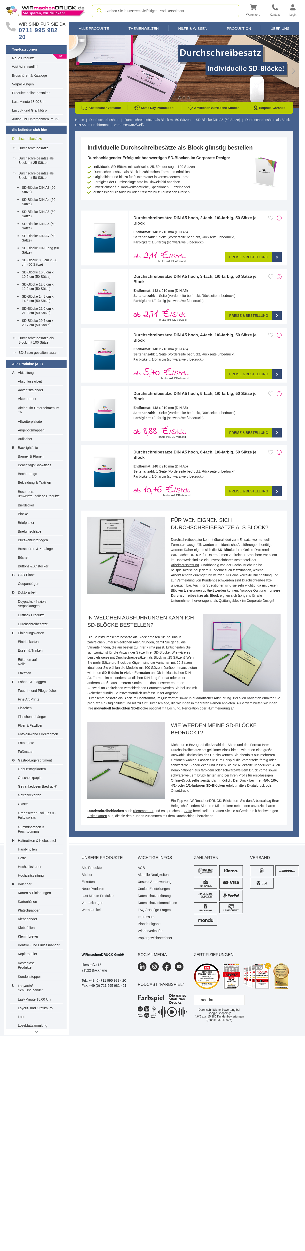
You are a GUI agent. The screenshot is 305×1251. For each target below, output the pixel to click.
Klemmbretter (28, 936)
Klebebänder (27, 919)
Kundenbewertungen (225, 1016)
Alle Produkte (94, 28)
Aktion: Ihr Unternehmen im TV (35, 119)
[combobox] (165, 11)
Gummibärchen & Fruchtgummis (31, 829)
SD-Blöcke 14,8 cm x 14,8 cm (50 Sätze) (37, 298)
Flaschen (25, 708)
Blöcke (23, 514)
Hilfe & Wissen (192, 28)
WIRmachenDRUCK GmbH (103, 955)
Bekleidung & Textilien (34, 482)
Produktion (239, 28)
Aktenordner (27, 398)
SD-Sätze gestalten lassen (38, 352)
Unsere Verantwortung (154, 882)
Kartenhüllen (27, 901)
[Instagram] (154, 966)
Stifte (188, 811)
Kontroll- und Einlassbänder (39, 945)
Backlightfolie (28, 447)
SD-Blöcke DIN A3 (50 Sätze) (38, 190)
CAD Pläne (26, 575)
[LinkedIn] (142, 966)
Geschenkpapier (30, 777)
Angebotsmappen (31, 430)
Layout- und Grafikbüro (29, 110)
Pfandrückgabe (149, 924)
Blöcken (177, 590)
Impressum (146, 917)
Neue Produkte (23, 58)
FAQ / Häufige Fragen (154, 910)
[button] (253, 11)
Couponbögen (28, 583)
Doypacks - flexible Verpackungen (32, 604)
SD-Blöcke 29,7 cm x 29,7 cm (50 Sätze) (37, 323)
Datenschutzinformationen (157, 903)
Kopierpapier (27, 954)
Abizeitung (26, 372)
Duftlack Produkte (31, 615)
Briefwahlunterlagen (33, 540)
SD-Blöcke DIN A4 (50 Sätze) (38, 202)
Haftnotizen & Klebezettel (37, 840)
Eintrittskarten (28, 641)
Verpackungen (23, 84)
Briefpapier (26, 522)
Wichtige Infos (155, 857)
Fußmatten (26, 751)
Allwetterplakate (30, 421)
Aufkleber (25, 439)
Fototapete (26, 743)
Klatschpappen (29, 910)
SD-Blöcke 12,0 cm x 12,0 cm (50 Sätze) (37, 286)
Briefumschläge (29, 531)
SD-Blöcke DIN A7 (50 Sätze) (38, 238)
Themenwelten (144, 28)
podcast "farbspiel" (161, 984)
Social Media (152, 954)
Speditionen (215, 585)
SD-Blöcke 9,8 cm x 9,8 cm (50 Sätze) (39, 262)
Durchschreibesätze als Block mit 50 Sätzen (36, 175)
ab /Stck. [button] (159, 256)
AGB (141, 868)
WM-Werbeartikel (25, 66)
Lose (21, 1016)
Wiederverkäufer (150, 931)
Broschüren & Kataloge (29, 75)
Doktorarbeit (27, 592)
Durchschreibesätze (27, 139)
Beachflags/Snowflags (34, 465)
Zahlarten (206, 857)
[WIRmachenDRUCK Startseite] (45, 11)
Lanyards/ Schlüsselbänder (30, 988)
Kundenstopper (29, 976)
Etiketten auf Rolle (27, 662)
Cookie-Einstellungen (154, 889)
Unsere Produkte (102, 857)
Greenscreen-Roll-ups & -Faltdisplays (37, 815)
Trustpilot (206, 1000)
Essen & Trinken (30, 650)
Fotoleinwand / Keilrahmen (38, 734)
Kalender (24, 884)
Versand (260, 857)
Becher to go (27, 473)
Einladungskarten (31, 633)
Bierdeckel (26, 505)
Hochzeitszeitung (31, 875)
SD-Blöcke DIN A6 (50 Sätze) (38, 226)
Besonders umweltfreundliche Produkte (39, 494)
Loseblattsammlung (32, 1025)
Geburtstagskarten (32, 769)
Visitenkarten (97, 816)
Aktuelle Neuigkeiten (153, 875)
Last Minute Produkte (98, 896)
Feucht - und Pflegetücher (37, 690)
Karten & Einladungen (34, 893)
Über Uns (280, 28)
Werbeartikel (91, 910)
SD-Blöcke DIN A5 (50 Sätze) (38, 214)
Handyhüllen (27, 849)
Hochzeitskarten (30, 866)
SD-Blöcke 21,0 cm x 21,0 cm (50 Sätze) (37, 311)
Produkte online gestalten (31, 93)
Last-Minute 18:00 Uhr (29, 101)
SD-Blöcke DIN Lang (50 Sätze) (40, 250)
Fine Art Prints (28, 699)
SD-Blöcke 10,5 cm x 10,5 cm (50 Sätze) (37, 274)
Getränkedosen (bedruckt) (37, 786)
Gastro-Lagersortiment (35, 760)
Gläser (23, 804)
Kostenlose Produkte (26, 965)
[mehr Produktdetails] (279, 218)
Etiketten (24, 673)
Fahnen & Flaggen (32, 682)
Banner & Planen (31, 456)
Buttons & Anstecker (33, 566)
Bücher (23, 557)
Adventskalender (30, 390)
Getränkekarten (29, 795)
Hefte (22, 858)
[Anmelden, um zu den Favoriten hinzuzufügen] (270, 218)
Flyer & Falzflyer (30, 725)
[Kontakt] (275, 11)
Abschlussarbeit (30, 381)
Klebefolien (26, 927)
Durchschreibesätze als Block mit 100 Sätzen (36, 340)
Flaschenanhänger (32, 716)
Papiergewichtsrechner (155, 938)
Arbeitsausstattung (185, 565)
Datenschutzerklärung (154, 896)
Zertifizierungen (214, 954)
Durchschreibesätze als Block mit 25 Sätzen (36, 160)
